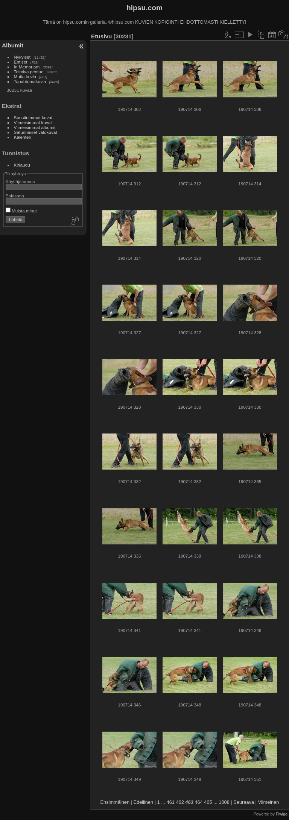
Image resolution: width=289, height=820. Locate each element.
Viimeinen (268, 802)
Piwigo (281, 814)
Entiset (20, 61)
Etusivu (101, 36)
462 (180, 802)
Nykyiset (22, 57)
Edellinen (144, 802)
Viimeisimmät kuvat (33, 122)
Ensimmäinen (115, 802)
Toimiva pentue (29, 71)
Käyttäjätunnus (20, 181)
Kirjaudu (22, 164)
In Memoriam (27, 66)
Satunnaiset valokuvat (35, 132)
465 (208, 802)
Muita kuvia (25, 76)
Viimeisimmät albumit (35, 127)
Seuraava (243, 802)
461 (171, 802)
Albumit (12, 45)
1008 (224, 802)
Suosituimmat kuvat (33, 117)
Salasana (15, 195)
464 (198, 802)
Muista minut (21, 210)
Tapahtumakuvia (30, 81)
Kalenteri (22, 137)
